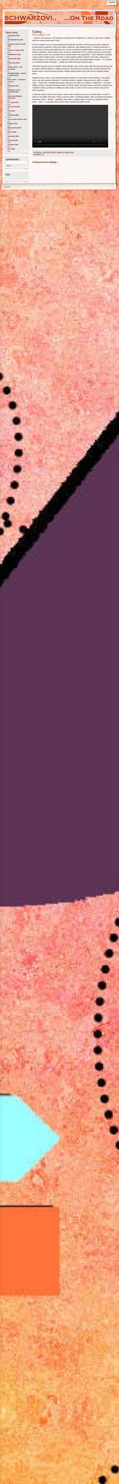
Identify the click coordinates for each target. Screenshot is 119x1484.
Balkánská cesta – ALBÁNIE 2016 (14, 91)
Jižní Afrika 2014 (13, 107)
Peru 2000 (11, 149)
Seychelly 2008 (13, 136)
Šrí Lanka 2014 (13, 102)
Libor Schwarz (40, 34)
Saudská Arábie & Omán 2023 (16, 45)
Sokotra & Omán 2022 (15, 50)
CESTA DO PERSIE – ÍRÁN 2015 (15, 97)
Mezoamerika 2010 (14, 128)
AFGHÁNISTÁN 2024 (15, 40)
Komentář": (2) (38, 154)
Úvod (8, 174)
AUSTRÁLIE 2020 (14, 59)
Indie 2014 (11, 111)
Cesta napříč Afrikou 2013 (17, 119)
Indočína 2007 (12, 140)
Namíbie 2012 (12, 123)
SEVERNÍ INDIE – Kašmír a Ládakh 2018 (16, 74)
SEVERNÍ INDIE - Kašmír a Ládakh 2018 (58, 152)
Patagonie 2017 (13, 86)
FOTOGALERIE (13, 115)
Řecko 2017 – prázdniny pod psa (16, 80)
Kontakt (112, 2)
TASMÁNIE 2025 (13, 36)
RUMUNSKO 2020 (14, 54)
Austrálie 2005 (12, 145)
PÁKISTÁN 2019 (13, 63)
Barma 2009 (11, 132)
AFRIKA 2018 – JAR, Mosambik (15, 68)
